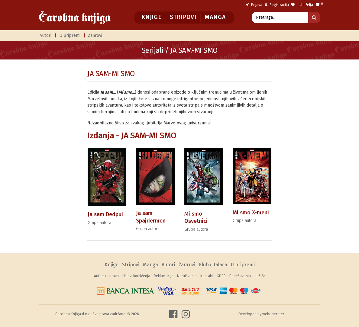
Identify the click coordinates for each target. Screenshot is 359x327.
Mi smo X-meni (251, 212)
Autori (45, 35)
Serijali (152, 50)
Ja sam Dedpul (105, 214)
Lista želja (302, 5)
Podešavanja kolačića (247, 276)
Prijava (254, 5)
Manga (215, 17)
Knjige (151, 17)
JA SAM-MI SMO (111, 73)
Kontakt (206, 276)
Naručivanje (187, 276)
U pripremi (69, 35)
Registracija (277, 5)
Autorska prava (106, 276)
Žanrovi (95, 35)
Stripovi (183, 17)
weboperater (273, 314)
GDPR (221, 276)
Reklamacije (163, 276)
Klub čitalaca (213, 265)
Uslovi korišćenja (136, 276)
